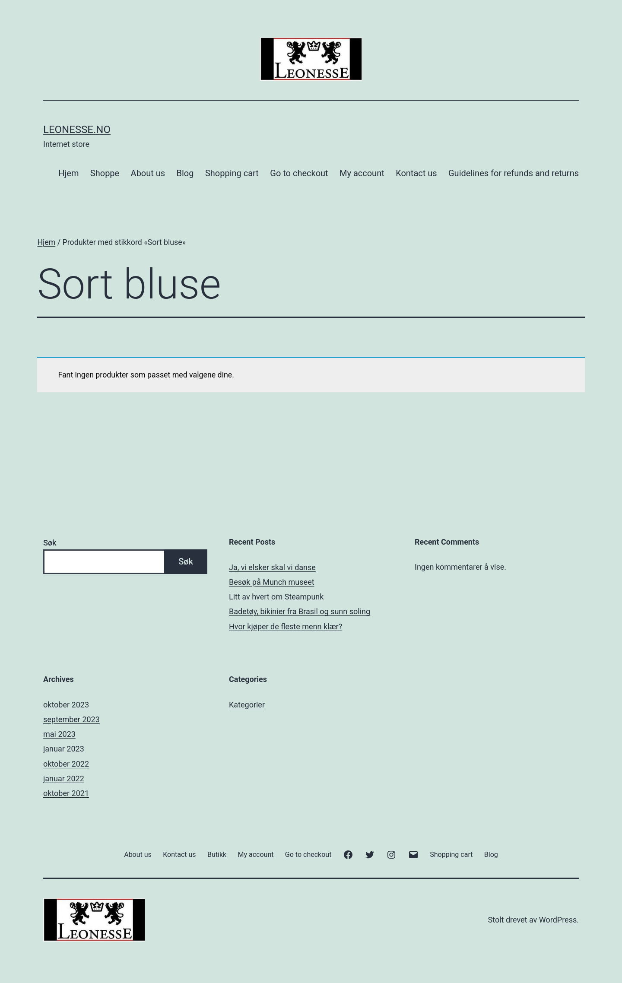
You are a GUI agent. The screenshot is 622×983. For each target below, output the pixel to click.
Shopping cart (232, 173)
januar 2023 (63, 748)
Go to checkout (299, 173)
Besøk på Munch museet (271, 582)
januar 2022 (63, 778)
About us (148, 173)
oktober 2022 (66, 763)
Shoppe (104, 173)
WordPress (558, 919)
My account (362, 173)
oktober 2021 (66, 793)
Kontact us (416, 173)
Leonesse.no (77, 130)
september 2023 (71, 719)
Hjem (68, 173)
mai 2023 (59, 734)
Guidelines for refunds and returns (513, 173)
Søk (49, 542)
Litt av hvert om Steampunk (276, 596)
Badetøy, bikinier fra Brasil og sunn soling (299, 611)
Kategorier (247, 704)
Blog (185, 173)
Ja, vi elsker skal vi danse (272, 567)
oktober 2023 (66, 704)
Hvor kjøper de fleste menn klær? (285, 626)
